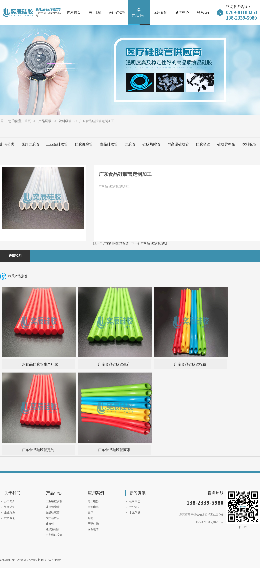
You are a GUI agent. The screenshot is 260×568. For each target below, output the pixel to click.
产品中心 (139, 13)
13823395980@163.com (210, 522)
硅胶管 (130, 144)
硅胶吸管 (203, 144)
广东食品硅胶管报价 (190, 364)
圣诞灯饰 (93, 523)
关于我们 (95, 13)
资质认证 (9, 506)
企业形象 (9, 512)
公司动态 (134, 501)
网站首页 (74, 13)
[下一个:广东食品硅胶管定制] (149, 243)
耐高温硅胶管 (178, 144)
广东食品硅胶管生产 (114, 364)
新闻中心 (182, 13)
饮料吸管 (65, 121)
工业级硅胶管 (57, 144)
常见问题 (134, 512)
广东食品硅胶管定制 (38, 450)
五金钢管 (93, 529)
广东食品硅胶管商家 (114, 450)
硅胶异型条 (226, 144)
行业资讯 (134, 506)
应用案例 (160, 13)
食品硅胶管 (109, 144)
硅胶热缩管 (151, 144)
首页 (27, 121)
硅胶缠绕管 (84, 144)
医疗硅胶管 (117, 13)
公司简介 (9, 501)
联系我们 (204, 13)
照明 (90, 518)
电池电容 (93, 506)
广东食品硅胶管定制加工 (96, 121)
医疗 (90, 512)
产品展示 (44, 121)
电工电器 (93, 501)
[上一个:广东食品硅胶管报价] (111, 243)
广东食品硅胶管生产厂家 (38, 364)
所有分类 (7, 144)
